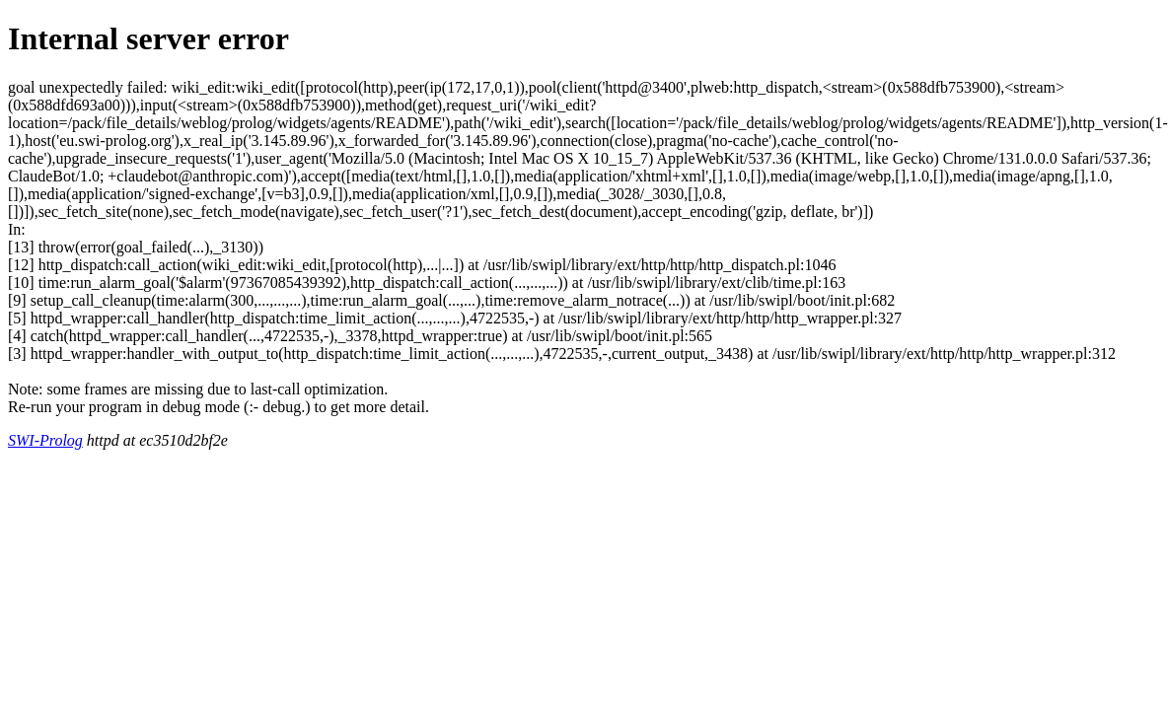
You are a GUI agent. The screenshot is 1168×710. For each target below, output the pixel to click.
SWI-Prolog (45, 440)
